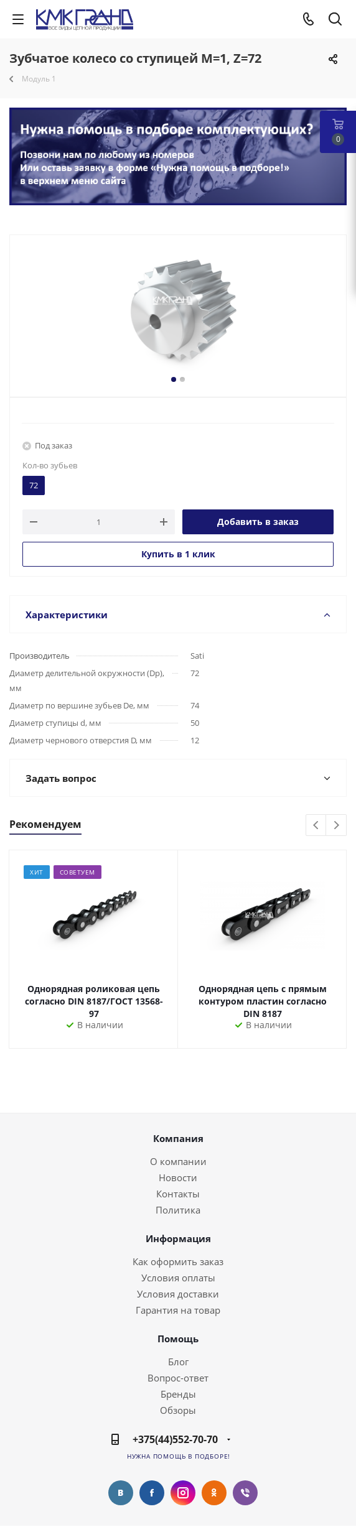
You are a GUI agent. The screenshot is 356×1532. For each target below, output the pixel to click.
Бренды (178, 1394)
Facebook (151, 1492)
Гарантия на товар (178, 1310)
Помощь (178, 1338)
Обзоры (178, 1410)
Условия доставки (178, 1294)
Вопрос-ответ (178, 1378)
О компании (178, 1161)
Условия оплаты (178, 1277)
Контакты (178, 1193)
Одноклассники (214, 1492)
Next (336, 826)
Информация (178, 1238)
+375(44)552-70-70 (175, 1439)
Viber (245, 1492)
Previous (316, 826)
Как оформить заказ (178, 1261)
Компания (178, 1138)
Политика (178, 1210)
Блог (178, 1361)
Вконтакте (120, 1492)
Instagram (183, 1492)
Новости (178, 1177)
